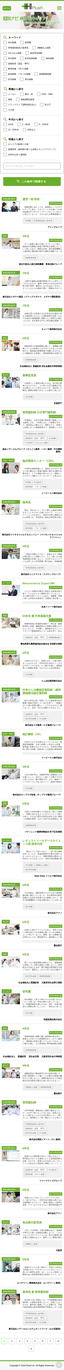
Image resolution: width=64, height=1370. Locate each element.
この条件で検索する (34, 181)
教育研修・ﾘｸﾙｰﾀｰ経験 (18, 69)
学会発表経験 (31, 58)
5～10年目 (43, 124)
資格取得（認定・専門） (19, 63)
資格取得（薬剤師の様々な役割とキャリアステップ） (32, 149)
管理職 (28, 42)
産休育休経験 (36, 53)
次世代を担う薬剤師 (17, 154)
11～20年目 (13, 130)
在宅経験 (12, 79)
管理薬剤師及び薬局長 (18, 48)
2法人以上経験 (15, 53)
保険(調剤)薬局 (27, 99)
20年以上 (31, 130)
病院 (10, 99)
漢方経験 (29, 79)
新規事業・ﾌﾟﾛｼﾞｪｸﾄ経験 (19, 74)
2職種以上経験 (44, 48)
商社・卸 (29, 94)
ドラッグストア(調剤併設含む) (22, 104)
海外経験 (50, 58)
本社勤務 (12, 42)
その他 (11, 110)
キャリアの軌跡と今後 (18, 144)
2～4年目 (26, 124)
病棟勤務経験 (45, 74)
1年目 (10, 124)
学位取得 (12, 58)
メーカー (12, 94)
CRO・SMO (47, 94)
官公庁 (48, 104)
